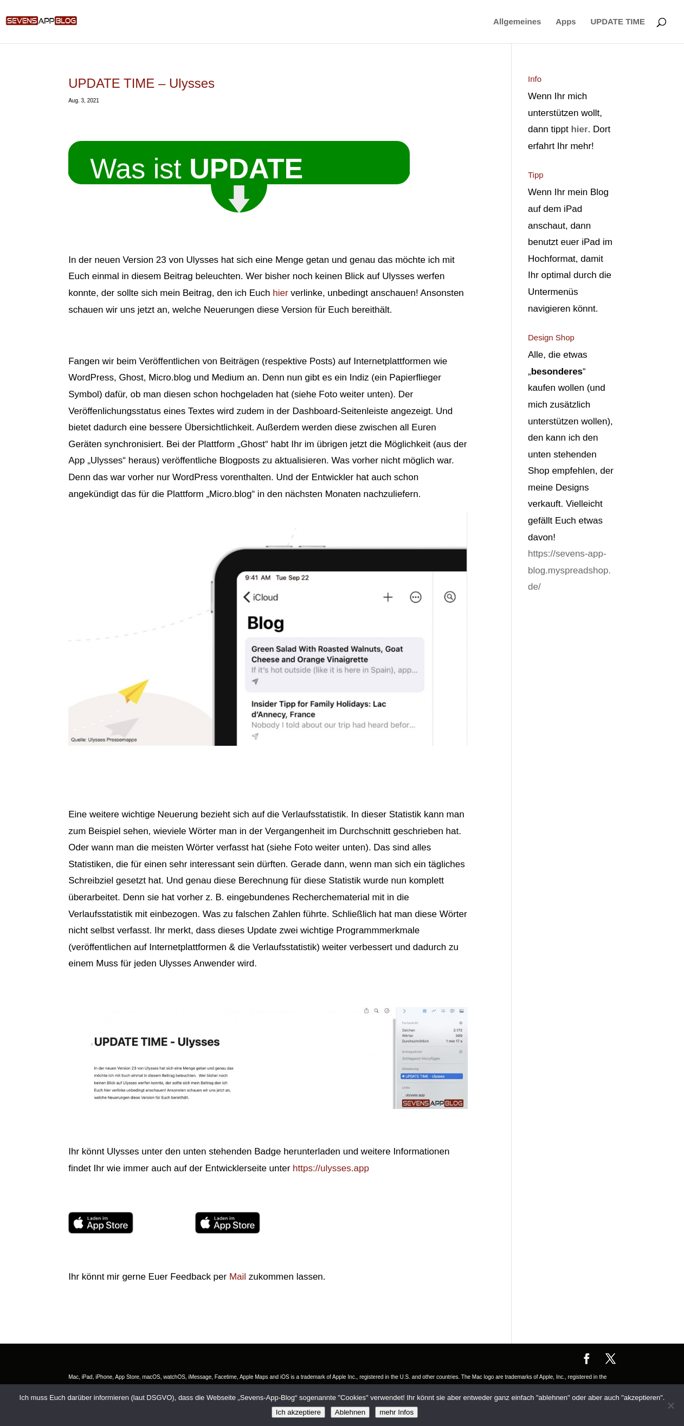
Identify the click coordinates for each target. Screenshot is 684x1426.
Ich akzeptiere (298, 1412)
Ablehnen (350, 1412)
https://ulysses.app (331, 1168)
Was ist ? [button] (196, 166)
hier (280, 293)
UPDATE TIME (617, 22)
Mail (237, 1277)
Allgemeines (517, 22)
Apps (566, 22)
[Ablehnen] (670, 1405)
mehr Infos (396, 1412)
